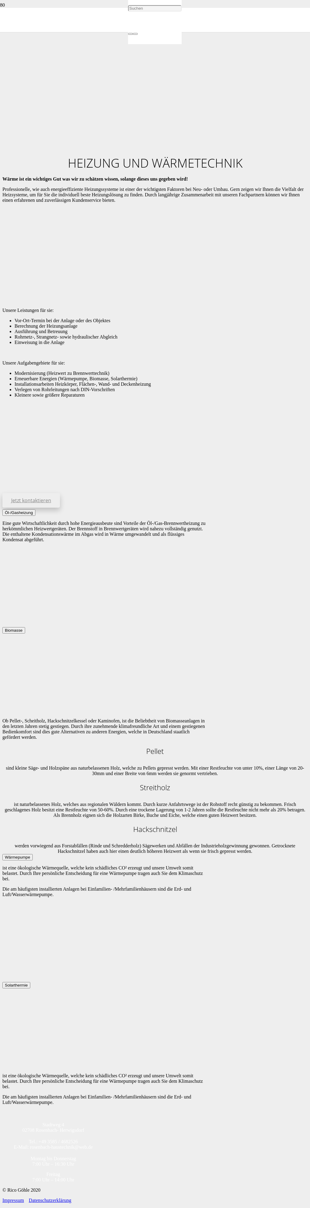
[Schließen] (135, 34)
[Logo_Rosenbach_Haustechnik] (64, 138)
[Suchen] (155, 8)
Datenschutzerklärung (50, 1200)
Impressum (13, 1200)
